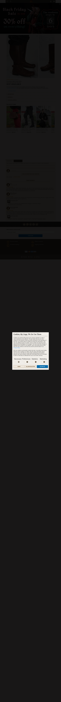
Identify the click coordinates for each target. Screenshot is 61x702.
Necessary (17, 359)
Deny (19, 366)
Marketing (43, 359)
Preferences (26, 359)
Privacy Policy (16, 347)
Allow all (42, 366)
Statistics (35, 359)
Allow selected (30, 366)
